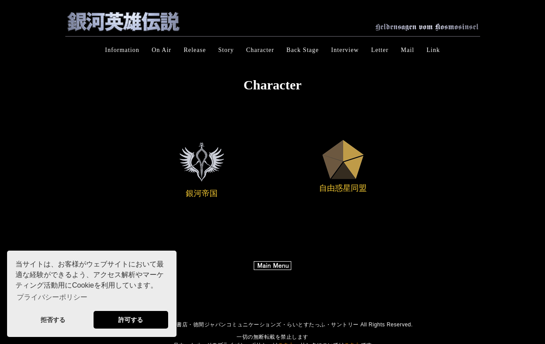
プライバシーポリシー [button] (52, 297)
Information (122, 50)
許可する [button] (130, 319)
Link (433, 50)
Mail (407, 50)
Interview (345, 50)
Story (226, 50)
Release (195, 50)
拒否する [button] (53, 319)
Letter (379, 50)
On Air (162, 50)
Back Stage (302, 50)
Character (260, 50)
